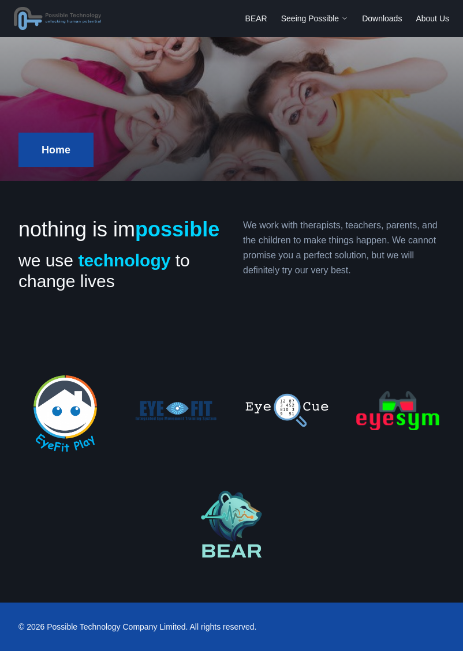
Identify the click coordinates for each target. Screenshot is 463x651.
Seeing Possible (314, 18)
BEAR (256, 18)
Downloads (382, 18)
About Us (432, 18)
